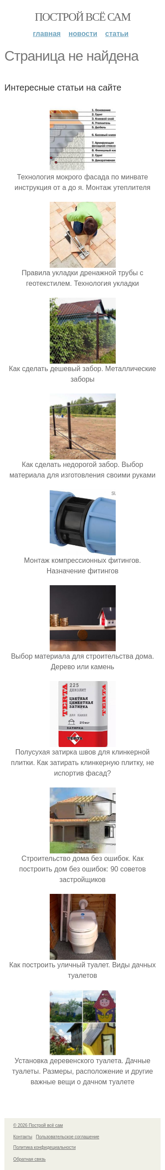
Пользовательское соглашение (67, 1136)
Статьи (116, 33)
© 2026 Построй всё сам (38, 1125)
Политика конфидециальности (44, 1147)
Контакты (22, 1136)
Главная (47, 33)
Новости (83, 33)
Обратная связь (29, 1159)
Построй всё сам (82, 17)
